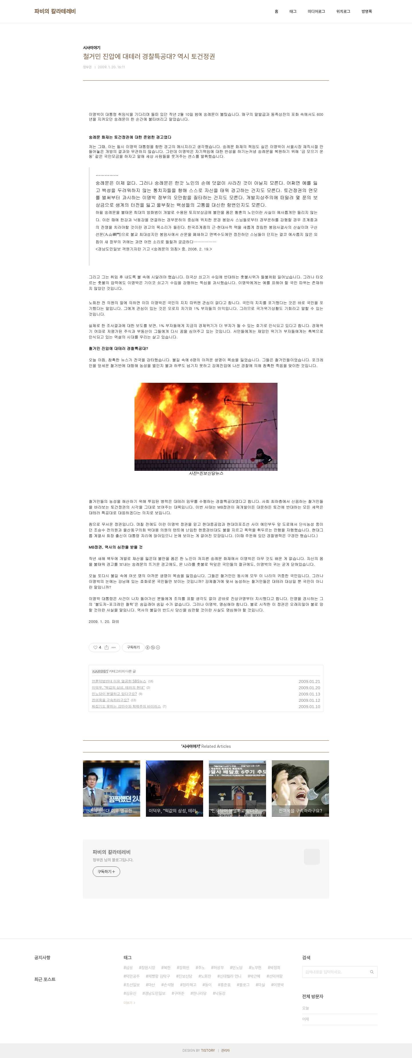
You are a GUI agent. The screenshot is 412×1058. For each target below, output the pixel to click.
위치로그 (343, 11)
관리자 (225, 1051)
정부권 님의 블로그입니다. (113, 860)
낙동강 (220, 993)
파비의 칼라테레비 (55, 11)
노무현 (256, 967)
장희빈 (184, 967)
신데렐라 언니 (230, 976)
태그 (293, 11)
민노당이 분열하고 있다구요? (114, 694)
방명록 (367, 11)
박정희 (275, 967)
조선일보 (133, 985)
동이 (208, 985)
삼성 (129, 967)
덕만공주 (133, 976)
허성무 (218, 967)
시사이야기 (100, 671)
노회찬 (206, 976)
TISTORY (208, 1051)
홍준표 (225, 985)
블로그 (244, 985)
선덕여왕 (276, 976)
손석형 (169, 985)
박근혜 (255, 976)
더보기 (128, 1003)
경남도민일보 (155, 993)
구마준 (179, 993)
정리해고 (189, 985)
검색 (372, 972)
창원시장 (148, 967)
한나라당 (200, 993)
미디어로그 (316, 11)
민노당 (237, 967)
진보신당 (185, 976)
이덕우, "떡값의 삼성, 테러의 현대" (118, 688)
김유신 (131, 993)
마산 (151, 985)
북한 (167, 967)
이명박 (279, 985)
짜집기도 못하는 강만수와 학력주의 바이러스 (126, 706)
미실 (261, 985)
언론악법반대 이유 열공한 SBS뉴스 (119, 681)
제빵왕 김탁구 (159, 976)
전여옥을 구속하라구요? (110, 700)
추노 (201, 967)
